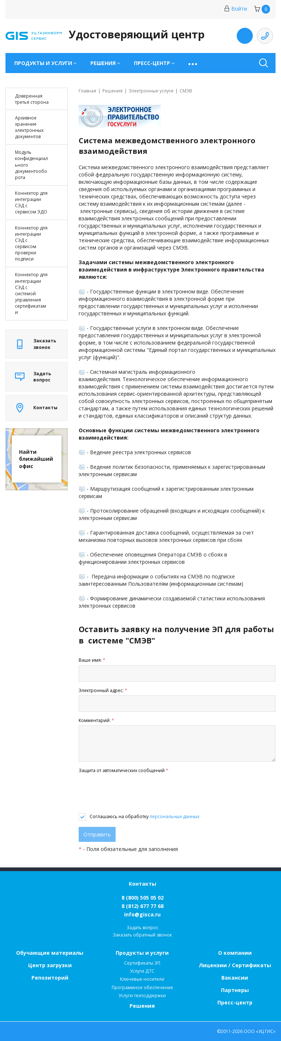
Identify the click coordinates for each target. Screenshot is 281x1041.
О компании (235, 952)
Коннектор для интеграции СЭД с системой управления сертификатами (31, 293)
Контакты (142, 883)
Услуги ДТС (142, 971)
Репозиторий (49, 977)
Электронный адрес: (103, 690)
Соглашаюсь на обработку (144, 816)
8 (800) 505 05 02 (142, 897)
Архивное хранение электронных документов (29, 127)
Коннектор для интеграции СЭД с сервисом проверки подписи (31, 243)
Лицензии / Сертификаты (235, 965)
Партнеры (235, 990)
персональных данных (174, 816)
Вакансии (234, 977)
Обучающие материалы (49, 952)
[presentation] (134, 793)
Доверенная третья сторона (32, 99)
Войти (235, 8)
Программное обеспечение (142, 987)
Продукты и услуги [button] (43, 63)
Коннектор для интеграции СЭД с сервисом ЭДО (31, 202)
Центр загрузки (50, 965)
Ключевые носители (142, 979)
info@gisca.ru (142, 914)
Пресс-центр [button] (152, 63)
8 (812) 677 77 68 (142, 906)
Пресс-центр (234, 1002)
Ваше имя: (92, 660)
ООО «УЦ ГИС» (260, 1031)
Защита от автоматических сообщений (123, 770)
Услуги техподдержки (142, 995)
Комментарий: (96, 720)
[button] (193, 63)
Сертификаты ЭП (142, 963)
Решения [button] (103, 63)
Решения (142, 1005)
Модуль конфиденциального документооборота (31, 165)
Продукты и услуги (142, 952)
